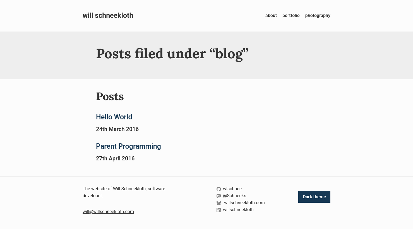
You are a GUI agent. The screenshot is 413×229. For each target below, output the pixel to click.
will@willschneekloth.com (108, 211)
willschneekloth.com (241, 202)
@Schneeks (231, 195)
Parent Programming (128, 146)
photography (317, 15)
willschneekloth (235, 209)
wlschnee (229, 188)
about (271, 15)
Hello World (114, 117)
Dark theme (314, 196)
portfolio (291, 15)
